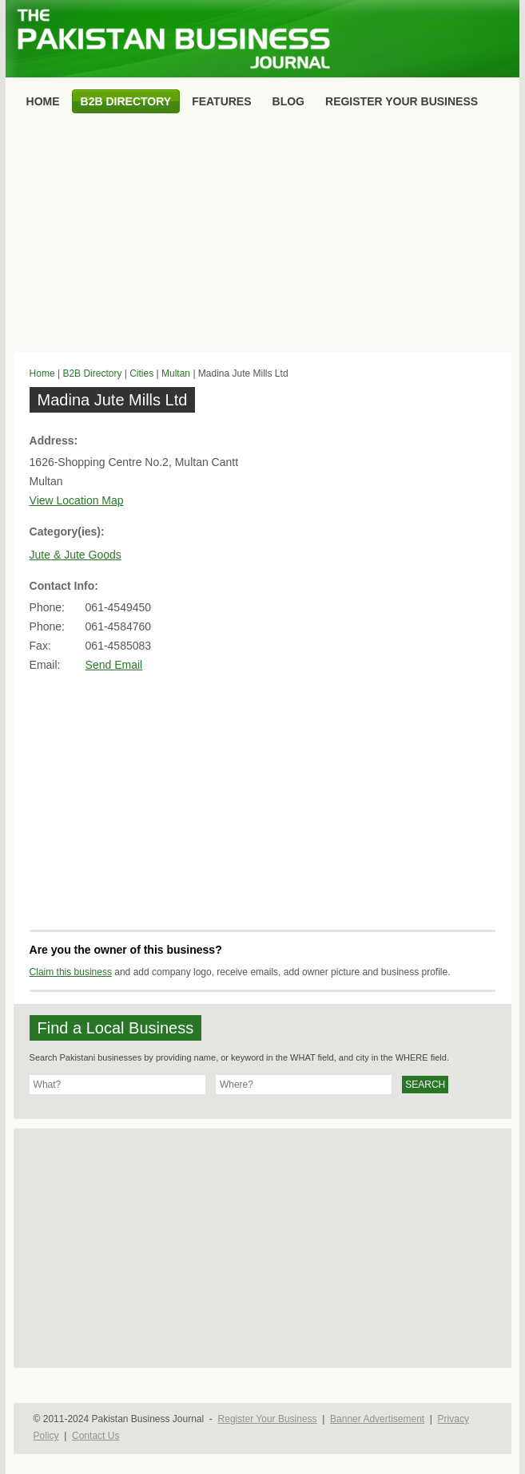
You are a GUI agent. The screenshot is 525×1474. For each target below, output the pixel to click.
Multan (175, 373)
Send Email (114, 664)
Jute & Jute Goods (75, 554)
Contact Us (95, 1435)
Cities (141, 373)
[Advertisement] (263, 236)
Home (42, 373)
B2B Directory (91, 373)
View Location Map (77, 500)
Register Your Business (267, 1419)
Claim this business (71, 972)
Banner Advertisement (377, 1419)
